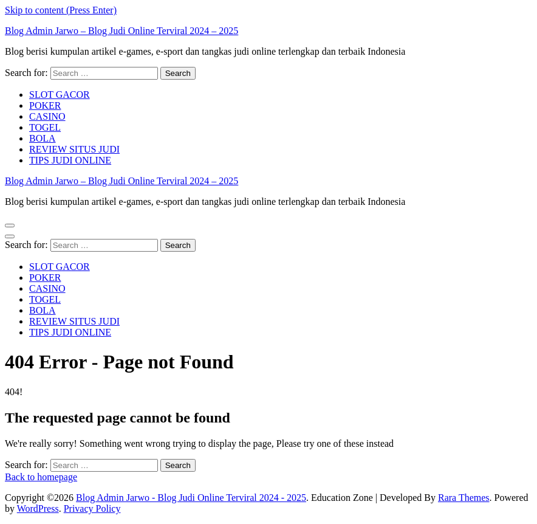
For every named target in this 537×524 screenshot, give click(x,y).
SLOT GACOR (59, 94)
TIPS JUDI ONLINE (70, 160)
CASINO (47, 116)
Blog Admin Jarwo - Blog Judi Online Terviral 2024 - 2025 (191, 497)
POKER (45, 105)
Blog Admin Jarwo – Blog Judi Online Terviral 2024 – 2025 (121, 31)
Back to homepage (41, 477)
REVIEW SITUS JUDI (74, 149)
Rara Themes (464, 497)
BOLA (42, 138)
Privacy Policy (92, 508)
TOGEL (45, 127)
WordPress (38, 508)
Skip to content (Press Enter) (61, 10)
